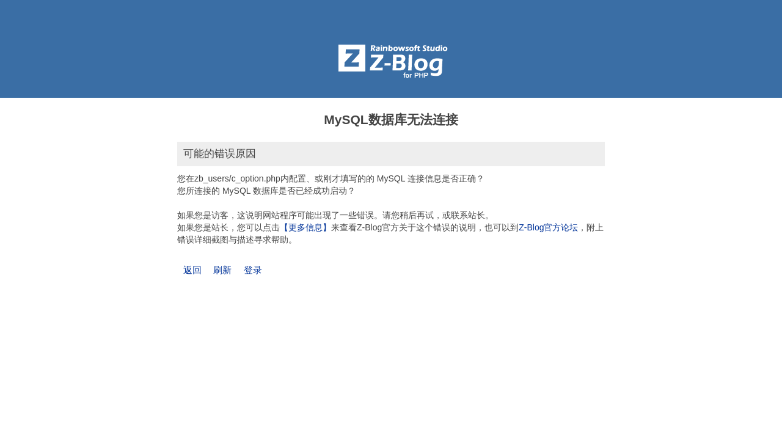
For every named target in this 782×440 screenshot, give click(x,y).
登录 (253, 270)
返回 (192, 270)
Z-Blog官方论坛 (548, 227)
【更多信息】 (305, 227)
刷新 (222, 270)
